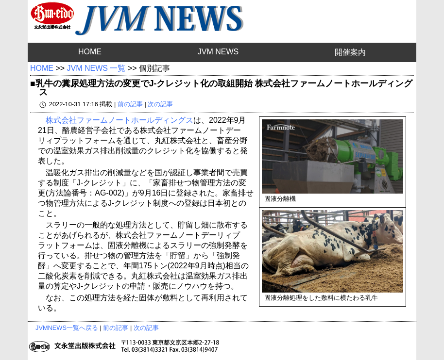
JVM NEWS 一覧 (96, 68)
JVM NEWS (218, 52)
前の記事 (130, 104)
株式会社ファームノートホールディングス (119, 120)
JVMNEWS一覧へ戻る (66, 327)
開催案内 (350, 52)
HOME (90, 52)
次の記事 (160, 104)
